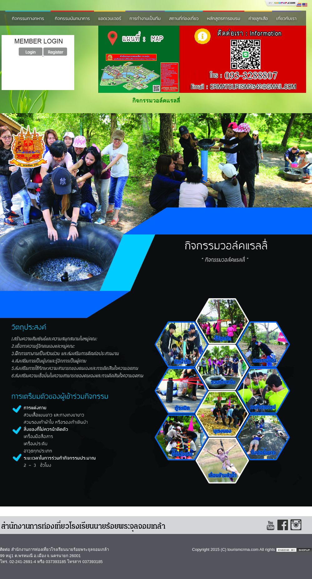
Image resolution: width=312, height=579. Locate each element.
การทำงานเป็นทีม (145, 18)
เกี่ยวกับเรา (286, 18)
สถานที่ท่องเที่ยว (184, 18)
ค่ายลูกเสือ (258, 18)
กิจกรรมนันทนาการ (72, 18)
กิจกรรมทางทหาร (28, 18)
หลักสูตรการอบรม (223, 18)
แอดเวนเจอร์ (109, 18)
